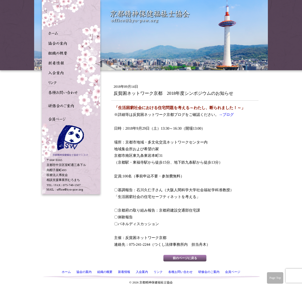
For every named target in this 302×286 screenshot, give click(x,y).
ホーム (69, 33)
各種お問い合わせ (69, 92)
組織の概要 (69, 53)
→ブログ (226, 115)
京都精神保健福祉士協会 (150, 16)
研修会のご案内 (69, 105)
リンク (69, 82)
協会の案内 (69, 43)
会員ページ (69, 119)
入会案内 (69, 72)
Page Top (275, 277)
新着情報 (69, 62)
